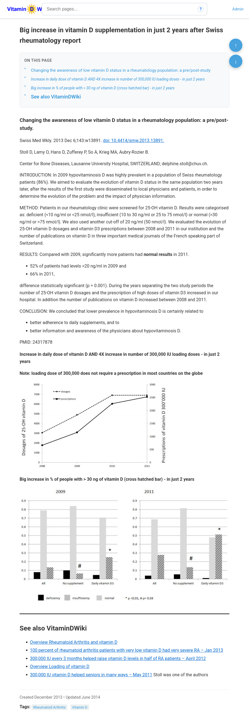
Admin (237, 9)
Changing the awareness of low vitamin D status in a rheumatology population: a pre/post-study (120, 70)
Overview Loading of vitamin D (59, 666)
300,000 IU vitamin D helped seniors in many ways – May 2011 (91, 674)
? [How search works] (201, 9)
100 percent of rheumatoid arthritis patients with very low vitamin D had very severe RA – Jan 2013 (126, 650)
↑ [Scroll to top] (235, 45)
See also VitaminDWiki (56, 97)
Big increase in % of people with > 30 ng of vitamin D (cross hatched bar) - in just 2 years (103, 88)
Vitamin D (79, 707)
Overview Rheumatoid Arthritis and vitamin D (73, 642)
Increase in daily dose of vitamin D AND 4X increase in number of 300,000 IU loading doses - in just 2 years (118, 79)
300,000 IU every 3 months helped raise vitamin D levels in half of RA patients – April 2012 (118, 658)
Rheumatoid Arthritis (49, 707)
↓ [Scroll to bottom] (235, 61)
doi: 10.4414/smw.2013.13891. (133, 140)
